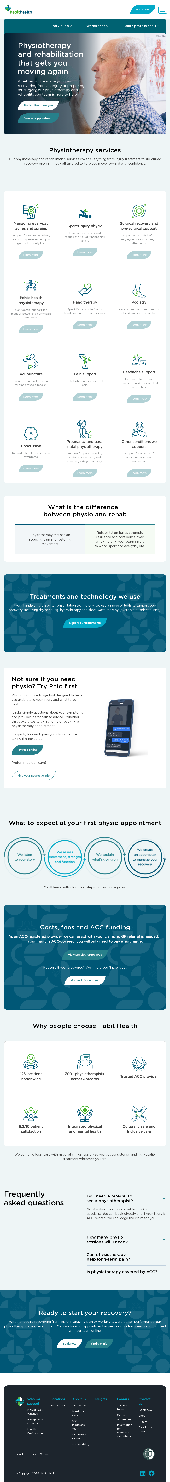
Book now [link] (142, 9)
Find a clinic (99, 1344)
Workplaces (95, 26)
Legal (19, 1454)
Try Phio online (27, 750)
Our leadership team (79, 1424)
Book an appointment (38, 118)
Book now (69, 1344)
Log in (143, 1421)
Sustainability (80, 1444)
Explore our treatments (85, 623)
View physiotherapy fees (85, 955)
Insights (101, 1399)
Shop (142, 1415)
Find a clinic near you (38, 105)
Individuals (60, 26)
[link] (18, 9)
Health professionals (139, 26)
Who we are (80, 1405)
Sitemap (45, 1454)
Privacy (31, 1454)
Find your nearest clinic (34, 775)
